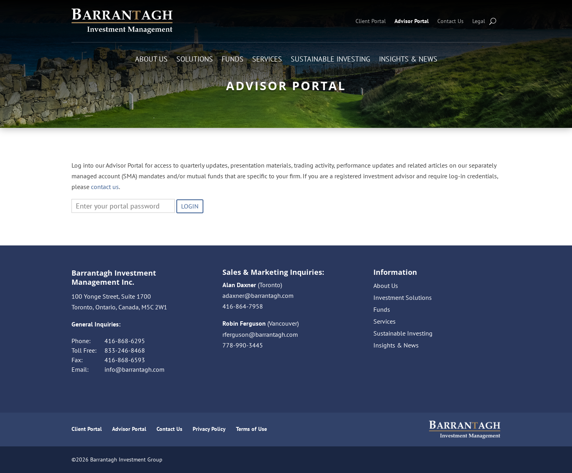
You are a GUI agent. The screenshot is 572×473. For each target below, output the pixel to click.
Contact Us (450, 21)
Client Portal (371, 21)
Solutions (194, 60)
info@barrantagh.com (134, 369)
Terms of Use (251, 428)
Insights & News (408, 60)
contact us (105, 187)
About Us (151, 60)
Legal (478, 21)
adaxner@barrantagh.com (258, 295)
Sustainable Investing (330, 60)
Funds (232, 60)
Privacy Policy (209, 428)
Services (267, 60)
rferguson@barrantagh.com (260, 334)
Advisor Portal (411, 21)
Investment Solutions (402, 298)
